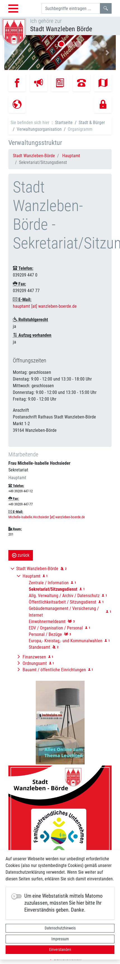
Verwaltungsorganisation (39, 129)
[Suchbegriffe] (71, 8)
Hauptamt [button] (31, 576)
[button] (12, 52)
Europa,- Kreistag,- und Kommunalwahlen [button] (65, 640)
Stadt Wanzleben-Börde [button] (37, 568)
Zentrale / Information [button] (49, 582)
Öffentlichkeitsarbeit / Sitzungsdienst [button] (62, 602)
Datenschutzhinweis (60, 928)
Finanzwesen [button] (34, 657)
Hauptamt (71, 155)
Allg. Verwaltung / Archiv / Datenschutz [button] (64, 595)
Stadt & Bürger (92, 122)
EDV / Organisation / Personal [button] (56, 628)
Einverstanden (60, 949)
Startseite (64, 122)
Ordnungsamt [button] (35, 663)
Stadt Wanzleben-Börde (34, 155)
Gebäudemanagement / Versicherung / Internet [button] (64, 612)
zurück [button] (20, 555)
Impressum (60, 939)
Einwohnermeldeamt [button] (47, 621)
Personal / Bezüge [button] (45, 634)
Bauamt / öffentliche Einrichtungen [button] (54, 669)
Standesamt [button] (39, 647)
